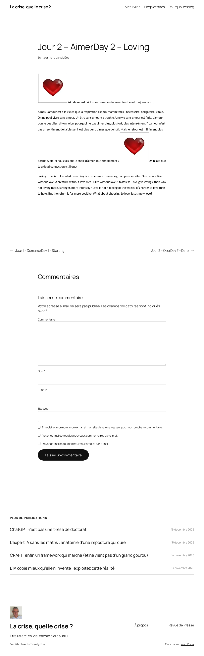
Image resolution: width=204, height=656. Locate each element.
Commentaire (47, 319)
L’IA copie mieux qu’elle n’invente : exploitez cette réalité (62, 568)
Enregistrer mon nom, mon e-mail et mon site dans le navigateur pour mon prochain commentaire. (102, 427)
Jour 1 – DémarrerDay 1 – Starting (40, 250)
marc (52, 57)
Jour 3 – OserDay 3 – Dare (170, 250)
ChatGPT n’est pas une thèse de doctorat (48, 529)
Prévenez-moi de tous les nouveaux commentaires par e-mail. (80, 435)
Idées (65, 57)
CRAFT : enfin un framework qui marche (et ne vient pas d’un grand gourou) (79, 555)
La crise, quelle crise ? (30, 7)
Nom (41, 371)
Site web (43, 408)
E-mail (42, 390)
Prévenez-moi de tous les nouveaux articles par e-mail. (75, 444)
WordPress (187, 644)
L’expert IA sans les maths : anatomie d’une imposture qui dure (68, 542)
